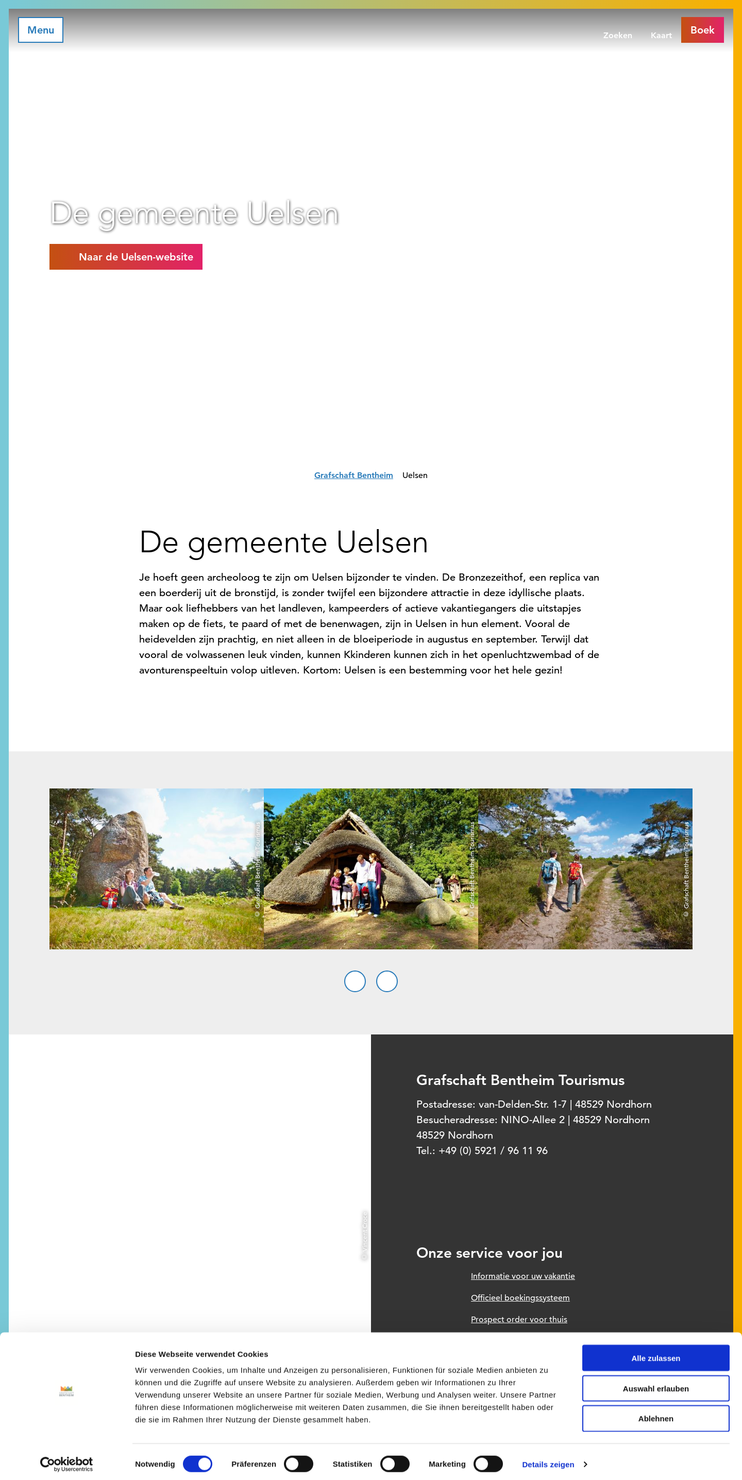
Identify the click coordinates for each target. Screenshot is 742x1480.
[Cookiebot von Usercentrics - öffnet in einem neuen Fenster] (67, 1460)
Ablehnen (655, 1414)
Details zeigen (548, 1459)
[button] (126, 257)
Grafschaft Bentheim (353, 475)
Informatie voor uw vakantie (523, 1276)
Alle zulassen (655, 1353)
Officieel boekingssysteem (520, 1298)
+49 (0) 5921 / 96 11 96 (493, 1150)
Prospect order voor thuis (519, 1319)
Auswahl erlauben (656, 1383)
